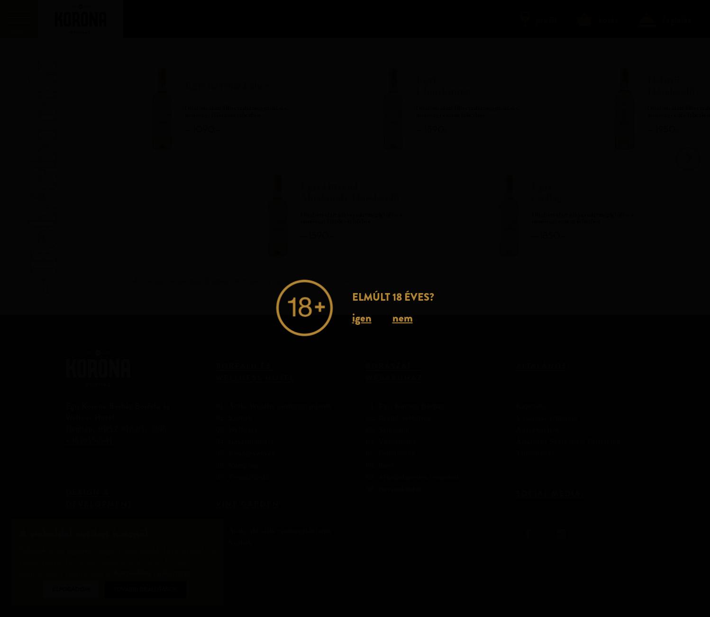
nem (402, 317)
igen (362, 317)
